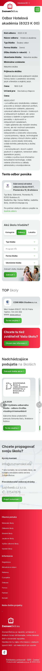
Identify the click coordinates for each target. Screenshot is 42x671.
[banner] (10, 7)
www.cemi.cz (15, 315)
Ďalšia (39, 405)
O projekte (6, 577)
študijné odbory (10, 211)
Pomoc (5, 588)
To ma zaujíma (12, 320)
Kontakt (5, 598)
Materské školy (8, 523)
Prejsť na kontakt (11, 499)
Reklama (5, 572)
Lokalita (31, 232)
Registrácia (6, 562)
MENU (37, 9)
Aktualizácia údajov (9, 567)
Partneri (5, 593)
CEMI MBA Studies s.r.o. (25, 302)
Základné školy (7, 528)
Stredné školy (7, 533)
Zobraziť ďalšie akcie (13, 371)
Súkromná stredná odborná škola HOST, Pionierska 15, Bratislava (25, 187)
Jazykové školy (8, 538)
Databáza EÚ (23, 3)
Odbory (21, 232)
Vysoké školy (7, 549)
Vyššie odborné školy (10, 544)
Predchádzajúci (3, 405)
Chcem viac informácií (16, 343)
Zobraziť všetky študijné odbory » (17, 269)
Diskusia (5, 582)
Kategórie (9, 232)
